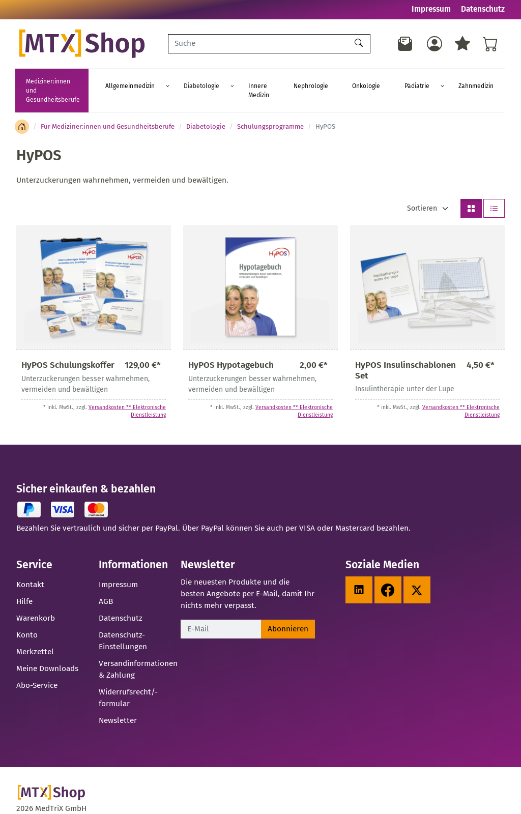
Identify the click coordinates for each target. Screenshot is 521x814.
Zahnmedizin (460, 81)
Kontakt (30, 566)
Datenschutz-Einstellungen (123, 622)
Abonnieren (288, 610)
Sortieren (422, 190)
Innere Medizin (291, 81)
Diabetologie (238, 81)
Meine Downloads (47, 650)
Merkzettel (35, 633)
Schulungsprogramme (270, 108)
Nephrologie (339, 81)
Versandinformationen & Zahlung (138, 651)
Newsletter (118, 702)
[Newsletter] (405, 43)
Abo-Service (36, 667)
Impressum (431, 9)
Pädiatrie (415, 81)
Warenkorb (35, 599)
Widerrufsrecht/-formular (128, 679)
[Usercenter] (434, 43)
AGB (106, 583)
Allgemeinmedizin (181, 81)
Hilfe (24, 583)
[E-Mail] (221, 610)
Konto (27, 616)
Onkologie (380, 81)
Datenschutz (483, 9)
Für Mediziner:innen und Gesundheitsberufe (108, 108)
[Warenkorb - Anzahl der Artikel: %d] (490, 43)
